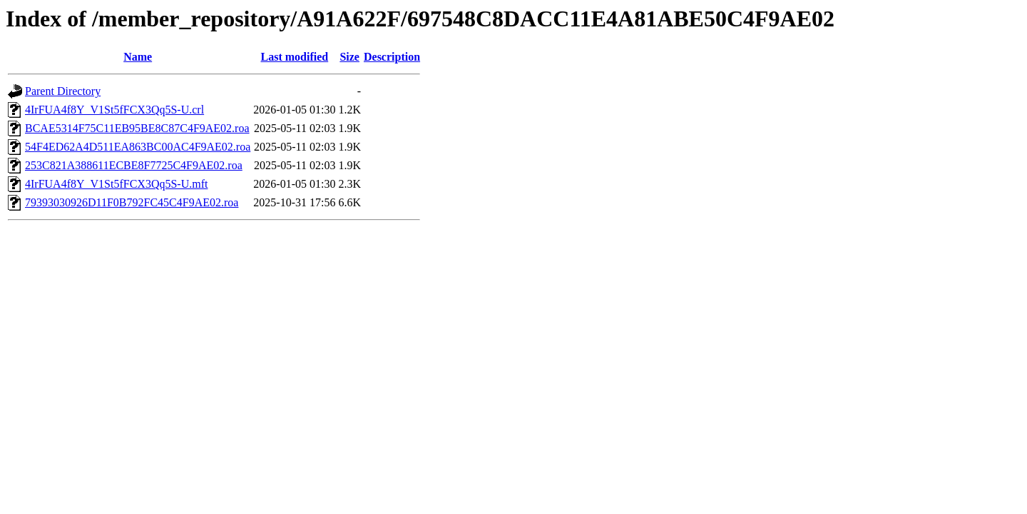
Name (137, 57)
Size (349, 57)
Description (392, 57)
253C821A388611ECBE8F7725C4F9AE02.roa (133, 165)
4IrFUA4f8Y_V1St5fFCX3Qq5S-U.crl (114, 110)
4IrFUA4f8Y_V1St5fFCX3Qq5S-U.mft (116, 184)
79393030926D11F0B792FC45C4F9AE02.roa (131, 202)
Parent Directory (63, 91)
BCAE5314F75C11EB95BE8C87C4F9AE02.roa (137, 128)
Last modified (295, 57)
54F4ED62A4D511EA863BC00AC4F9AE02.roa (137, 147)
